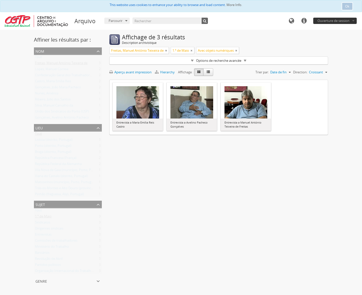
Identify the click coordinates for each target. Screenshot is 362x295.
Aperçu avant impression (130, 72)
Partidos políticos (48, 265)
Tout (38, 58)
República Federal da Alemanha (58, 165)
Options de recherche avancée (218, 60)
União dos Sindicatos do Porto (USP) (62, 112)
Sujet (40, 204)
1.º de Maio (43, 217)
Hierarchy (165, 72)
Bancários (42, 253)
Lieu (39, 127)
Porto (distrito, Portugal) (53, 146)
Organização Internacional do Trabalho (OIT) (68, 272)
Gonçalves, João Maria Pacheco (58, 88)
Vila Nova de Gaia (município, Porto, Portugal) (69, 171)
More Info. (234, 5)
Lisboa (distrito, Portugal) (54, 140)
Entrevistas (43, 235)
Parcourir (115, 20)
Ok (347, 6)
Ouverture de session (333, 20)
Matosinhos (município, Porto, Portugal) (65, 183)
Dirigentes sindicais (49, 229)
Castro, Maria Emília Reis (53, 82)
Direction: (300, 72)
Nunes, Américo (47, 94)
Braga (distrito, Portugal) (53, 153)
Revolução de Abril (49, 259)
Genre (41, 280)
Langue (291, 21)
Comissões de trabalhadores (56, 241)
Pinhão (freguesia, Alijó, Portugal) (59, 195)
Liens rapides (304, 21)
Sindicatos (42, 223)
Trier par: (262, 72)
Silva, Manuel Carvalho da (54, 106)
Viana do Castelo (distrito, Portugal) (61, 177)
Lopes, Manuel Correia (51, 70)
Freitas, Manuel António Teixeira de (61, 64)
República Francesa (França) (55, 159)
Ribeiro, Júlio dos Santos (53, 100)
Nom (39, 50)
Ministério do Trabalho (52, 247)
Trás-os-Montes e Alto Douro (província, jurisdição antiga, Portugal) (85, 189)
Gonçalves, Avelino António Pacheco (62, 118)
